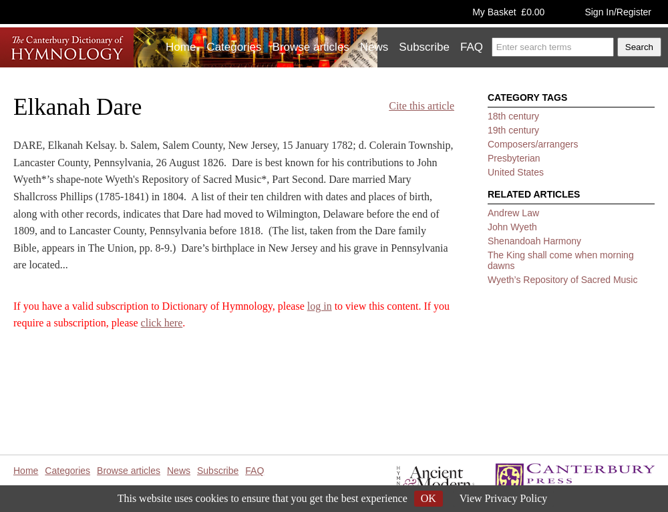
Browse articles (311, 47)
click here (162, 322)
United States (516, 172)
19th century (513, 130)
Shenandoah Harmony (534, 241)
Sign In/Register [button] (617, 12)
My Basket (508, 12)
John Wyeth (512, 227)
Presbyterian (514, 158)
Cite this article (421, 105)
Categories (233, 47)
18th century (513, 116)
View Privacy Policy (503, 498)
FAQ (471, 47)
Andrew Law (513, 213)
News (374, 47)
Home (181, 47)
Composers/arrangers (533, 144)
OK (428, 498)
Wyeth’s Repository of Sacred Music (562, 279)
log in (319, 306)
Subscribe (424, 47)
